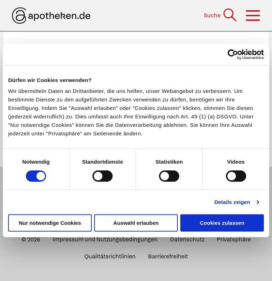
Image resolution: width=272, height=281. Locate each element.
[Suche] (221, 15)
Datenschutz (187, 239)
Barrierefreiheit (168, 256)
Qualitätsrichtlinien (110, 256)
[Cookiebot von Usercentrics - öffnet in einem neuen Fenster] (233, 54)
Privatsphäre (234, 239)
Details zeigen (232, 202)
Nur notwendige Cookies (50, 223)
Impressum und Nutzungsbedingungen (105, 239)
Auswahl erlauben (136, 223)
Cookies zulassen (222, 223)
